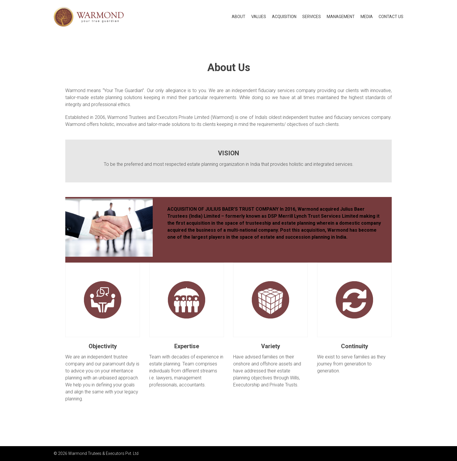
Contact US (391, 16)
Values (258, 16)
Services (311, 16)
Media (367, 16)
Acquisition (284, 16)
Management (341, 16)
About (238, 16)
